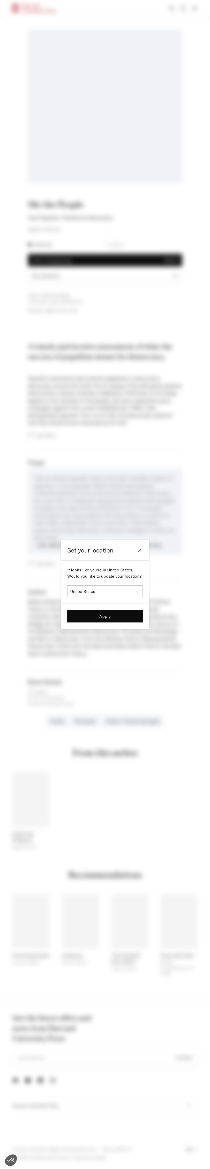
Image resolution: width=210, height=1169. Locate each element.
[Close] (140, 550)
